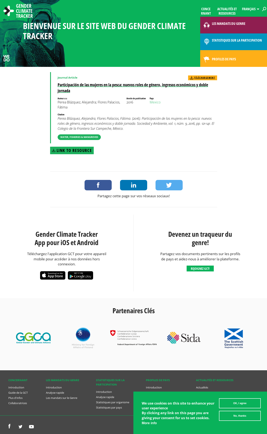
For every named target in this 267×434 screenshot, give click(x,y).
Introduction (16, 387)
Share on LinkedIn (133, 185)
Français (249, 9)
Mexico (155, 102)
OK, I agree (239, 403)
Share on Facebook (98, 185)
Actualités (202, 387)
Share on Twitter (169, 185)
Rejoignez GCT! (200, 268)
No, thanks (239, 415)
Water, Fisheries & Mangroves (79, 137)
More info (149, 423)
